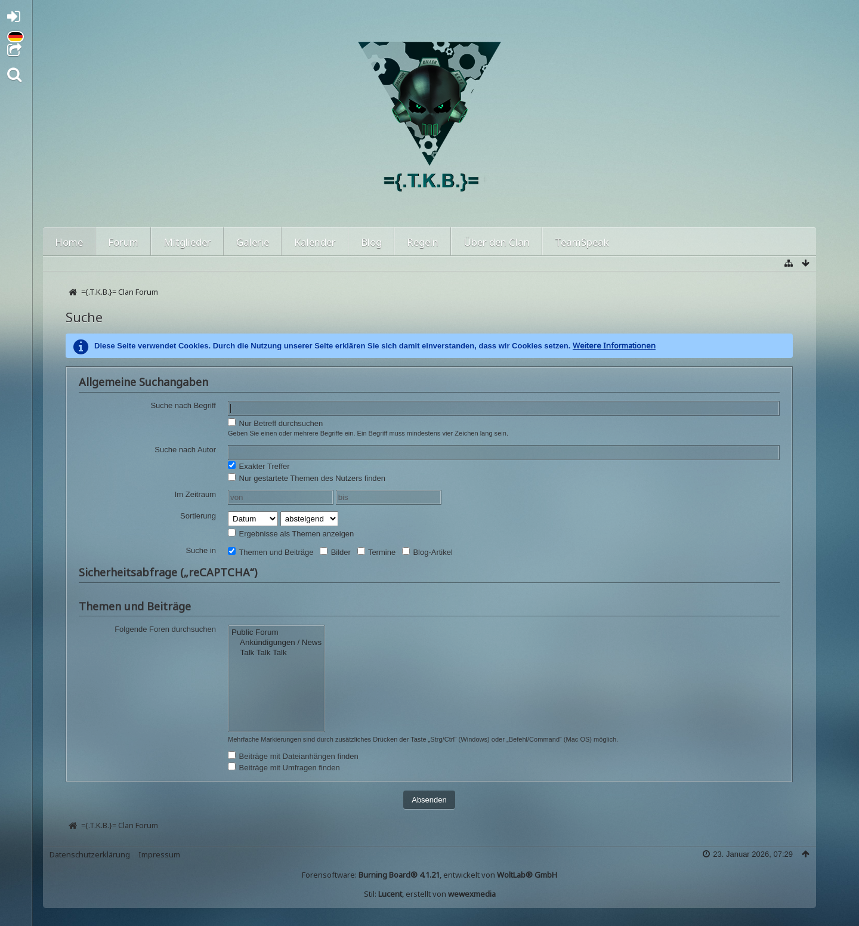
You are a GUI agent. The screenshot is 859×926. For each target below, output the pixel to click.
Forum (123, 242)
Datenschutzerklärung (90, 854)
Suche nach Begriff (183, 405)
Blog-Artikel (427, 552)
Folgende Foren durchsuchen (165, 629)
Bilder (335, 552)
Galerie (252, 242)
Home (69, 242)
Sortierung (198, 515)
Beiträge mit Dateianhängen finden (293, 756)
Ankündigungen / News (276, 643)
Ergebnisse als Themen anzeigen (291, 533)
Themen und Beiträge (270, 552)
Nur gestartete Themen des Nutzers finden (306, 478)
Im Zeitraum (195, 494)
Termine (376, 552)
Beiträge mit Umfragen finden (284, 767)
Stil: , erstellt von (430, 893)
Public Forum (276, 633)
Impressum (159, 854)
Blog (371, 242)
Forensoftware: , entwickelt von (429, 874)
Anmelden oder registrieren (17, 19)
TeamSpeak (582, 242)
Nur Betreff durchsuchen (275, 423)
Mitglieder (187, 242)
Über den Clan (497, 242)
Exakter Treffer (259, 466)
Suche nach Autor (185, 449)
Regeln (422, 242)
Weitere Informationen (614, 345)
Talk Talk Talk (276, 653)
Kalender (315, 242)
